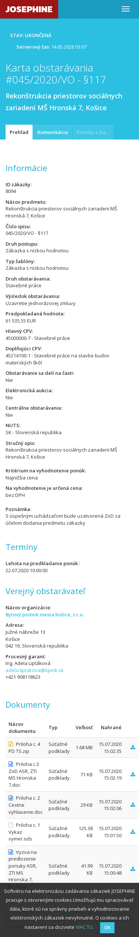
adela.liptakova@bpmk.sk (35, 670)
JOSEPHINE (29, 9)
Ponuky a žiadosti (95, 132)
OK (107, 927)
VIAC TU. (85, 927)
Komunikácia (52, 132)
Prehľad (19, 132)
